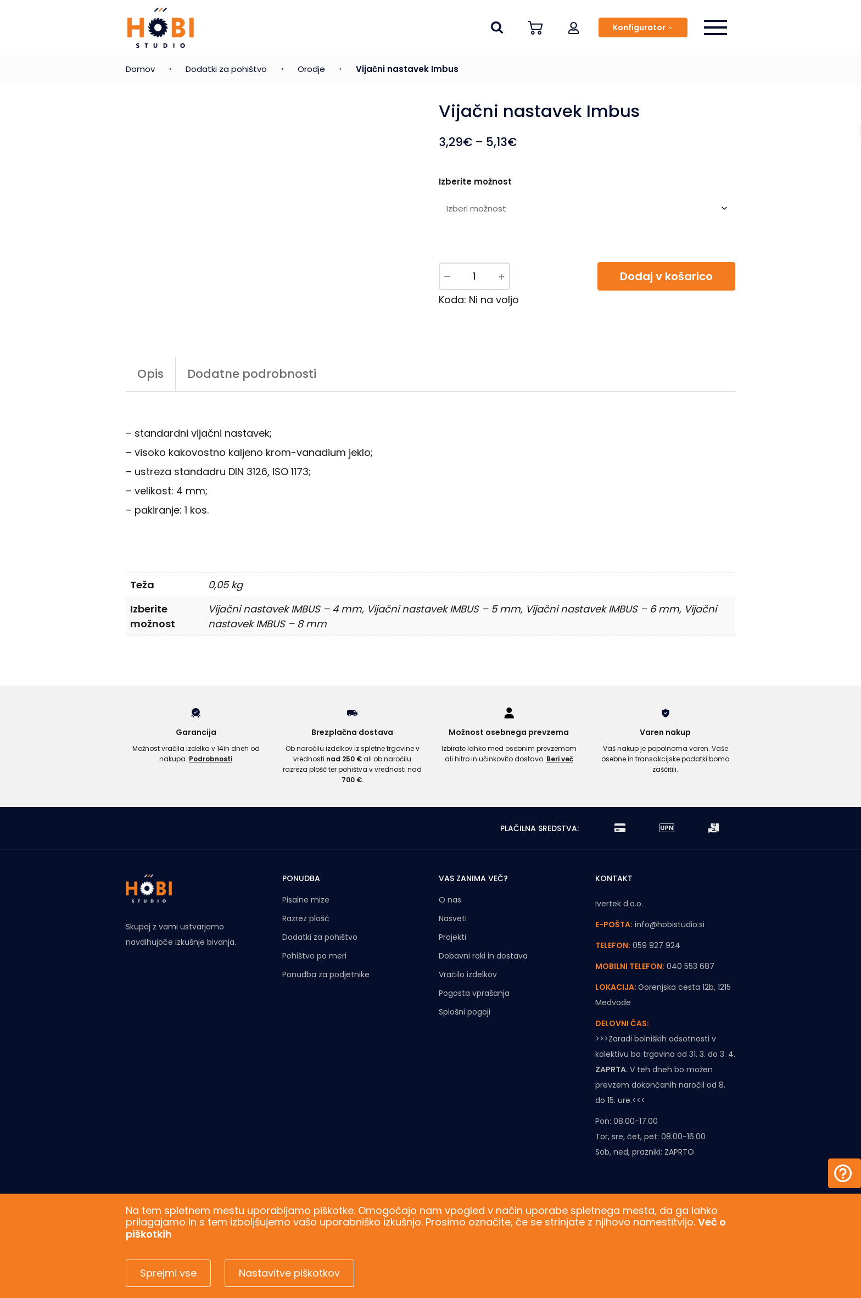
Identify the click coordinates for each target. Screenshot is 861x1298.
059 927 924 (656, 945)
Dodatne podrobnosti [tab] (251, 374)
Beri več (559, 759)
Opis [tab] (150, 374)
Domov (140, 69)
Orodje (311, 69)
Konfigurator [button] (639, 27)
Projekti (452, 937)
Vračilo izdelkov (468, 974)
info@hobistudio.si (670, 924)
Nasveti (453, 918)
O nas (450, 899)
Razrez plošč (305, 918)
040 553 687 (690, 966)
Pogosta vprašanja (474, 993)
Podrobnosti (210, 759)
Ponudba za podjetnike (326, 974)
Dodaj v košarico (666, 276)
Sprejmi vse (168, 1273)
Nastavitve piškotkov (289, 1273)
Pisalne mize (305, 899)
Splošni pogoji (464, 1011)
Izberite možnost (475, 181)
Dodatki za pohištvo (226, 69)
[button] (574, 27)
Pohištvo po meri (314, 955)
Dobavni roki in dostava (483, 955)
